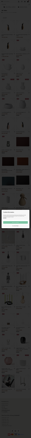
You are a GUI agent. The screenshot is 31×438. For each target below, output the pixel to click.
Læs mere (4, 217)
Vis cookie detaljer (15, 225)
